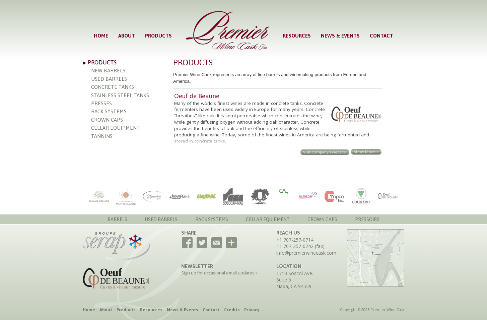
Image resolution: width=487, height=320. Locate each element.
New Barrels (108, 70)
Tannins (102, 136)
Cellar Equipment (115, 128)
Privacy (252, 309)
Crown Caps (107, 120)
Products (158, 36)
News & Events (340, 36)
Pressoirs (367, 219)
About (126, 36)
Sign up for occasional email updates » (219, 273)
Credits (232, 309)
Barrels (117, 219)
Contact (381, 36)
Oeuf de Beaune (196, 96)
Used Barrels (109, 79)
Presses (101, 103)
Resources (297, 36)
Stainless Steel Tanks (120, 95)
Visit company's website (324, 151)
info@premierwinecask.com (306, 253)
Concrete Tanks (112, 87)
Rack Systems (109, 111)
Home (101, 36)
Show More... (366, 151)
